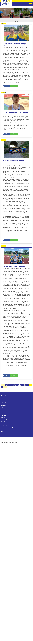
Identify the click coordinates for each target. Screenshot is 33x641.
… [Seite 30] (6, 385)
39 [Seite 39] (28, 385)
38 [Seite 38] (25, 385)
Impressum (3, 440)
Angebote (3, 417)
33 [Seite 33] (13, 385)
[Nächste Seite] (4, 387)
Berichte (3, 421)
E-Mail (2, 411)
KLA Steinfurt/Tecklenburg (7, 427)
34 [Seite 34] (15, 385)
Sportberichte (12, 20)
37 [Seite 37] (23, 385)
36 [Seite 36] (20, 385)
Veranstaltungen (4, 419)
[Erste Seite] (2, 385)
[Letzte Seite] (6, 387)
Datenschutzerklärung (11, 440)
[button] (6, 86)
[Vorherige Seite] (4, 385)
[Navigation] (30, 4)
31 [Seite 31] (8, 385)
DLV (2, 431)
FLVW (2, 429)
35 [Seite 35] (18, 385)
